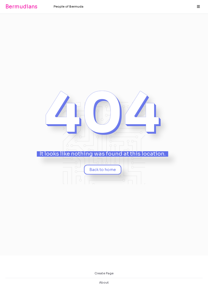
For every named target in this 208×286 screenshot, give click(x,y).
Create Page (104, 273)
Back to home (102, 169)
